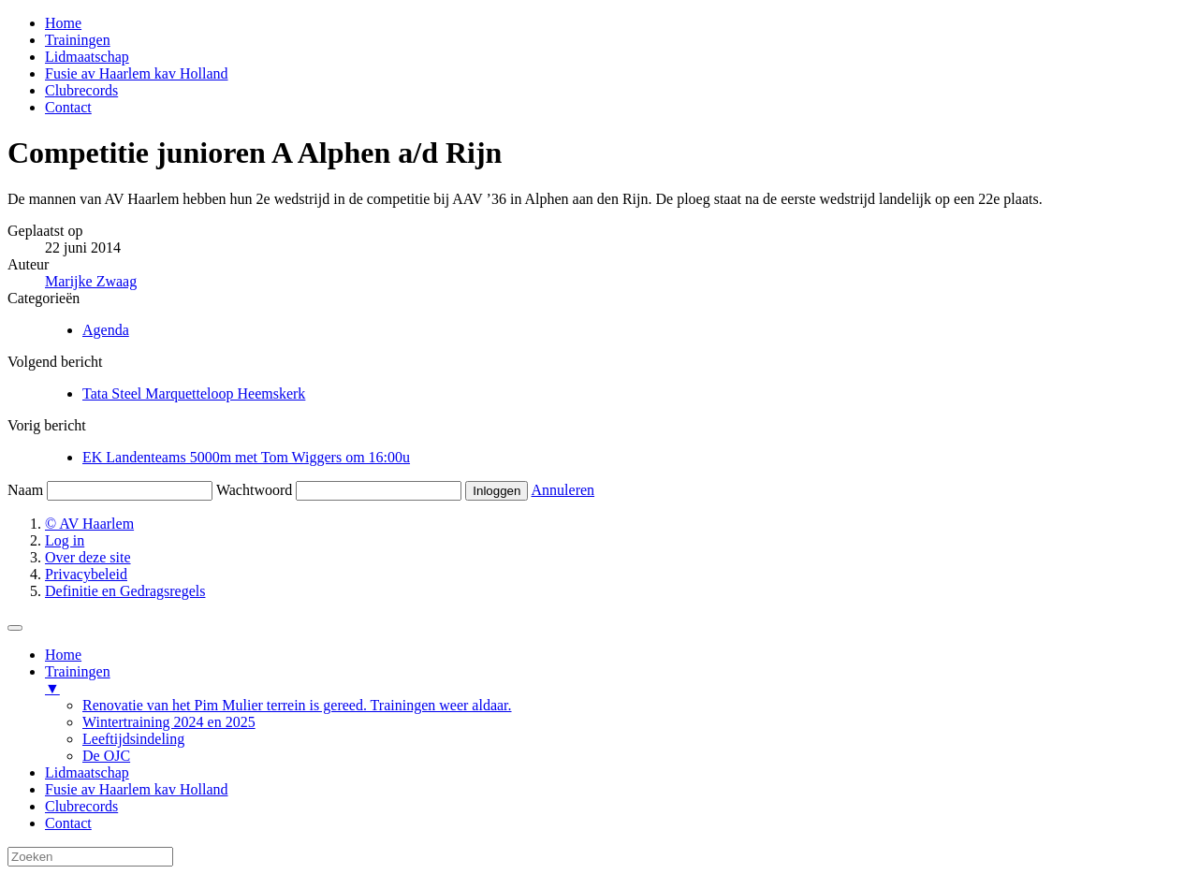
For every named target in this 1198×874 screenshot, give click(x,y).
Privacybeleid (86, 574)
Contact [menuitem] (68, 823)
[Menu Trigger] (14, 628)
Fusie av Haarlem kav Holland (136, 73)
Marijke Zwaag (91, 281)
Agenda (105, 330)
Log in (64, 540)
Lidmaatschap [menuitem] (87, 772)
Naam (25, 490)
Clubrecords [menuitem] (81, 806)
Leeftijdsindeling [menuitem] (133, 739)
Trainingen (77, 40)
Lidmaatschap (87, 57)
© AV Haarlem (89, 524)
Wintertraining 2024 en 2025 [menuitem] (169, 722)
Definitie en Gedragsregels (125, 591)
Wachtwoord (254, 490)
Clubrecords (81, 90)
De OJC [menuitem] (106, 756)
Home (63, 23)
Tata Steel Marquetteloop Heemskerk (193, 393)
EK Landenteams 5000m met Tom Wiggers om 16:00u (246, 457)
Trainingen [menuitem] (618, 680)
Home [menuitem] (63, 655)
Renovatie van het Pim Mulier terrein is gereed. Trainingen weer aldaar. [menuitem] (297, 705)
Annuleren (563, 490)
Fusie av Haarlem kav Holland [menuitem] (136, 789)
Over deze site (88, 557)
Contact (68, 107)
